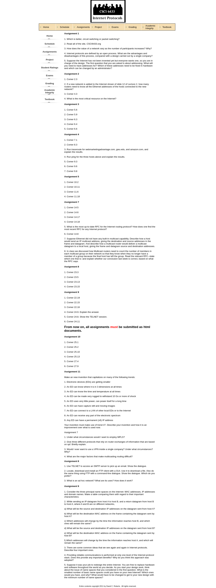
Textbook (167, 27)
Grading (133, 27)
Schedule (64, 27)
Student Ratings (49, 67)
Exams (115, 27)
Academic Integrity (150, 27)
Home (46, 27)
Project (98, 27)
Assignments (83, 27)
